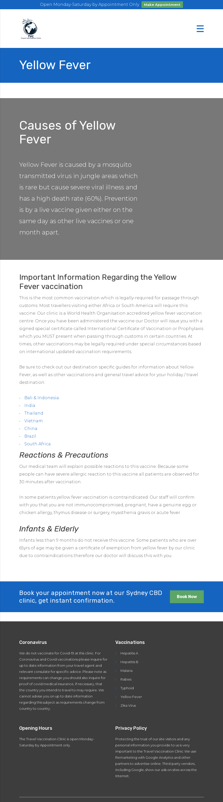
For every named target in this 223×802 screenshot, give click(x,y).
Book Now (187, 596)
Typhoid (127, 688)
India (29, 405)
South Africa (37, 443)
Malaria (126, 671)
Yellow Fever (131, 697)
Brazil (30, 436)
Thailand (33, 413)
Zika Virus (128, 705)
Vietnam (33, 420)
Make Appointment (162, 5)
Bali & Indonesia (41, 397)
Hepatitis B (129, 662)
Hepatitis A (129, 653)
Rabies (125, 679)
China (30, 428)
